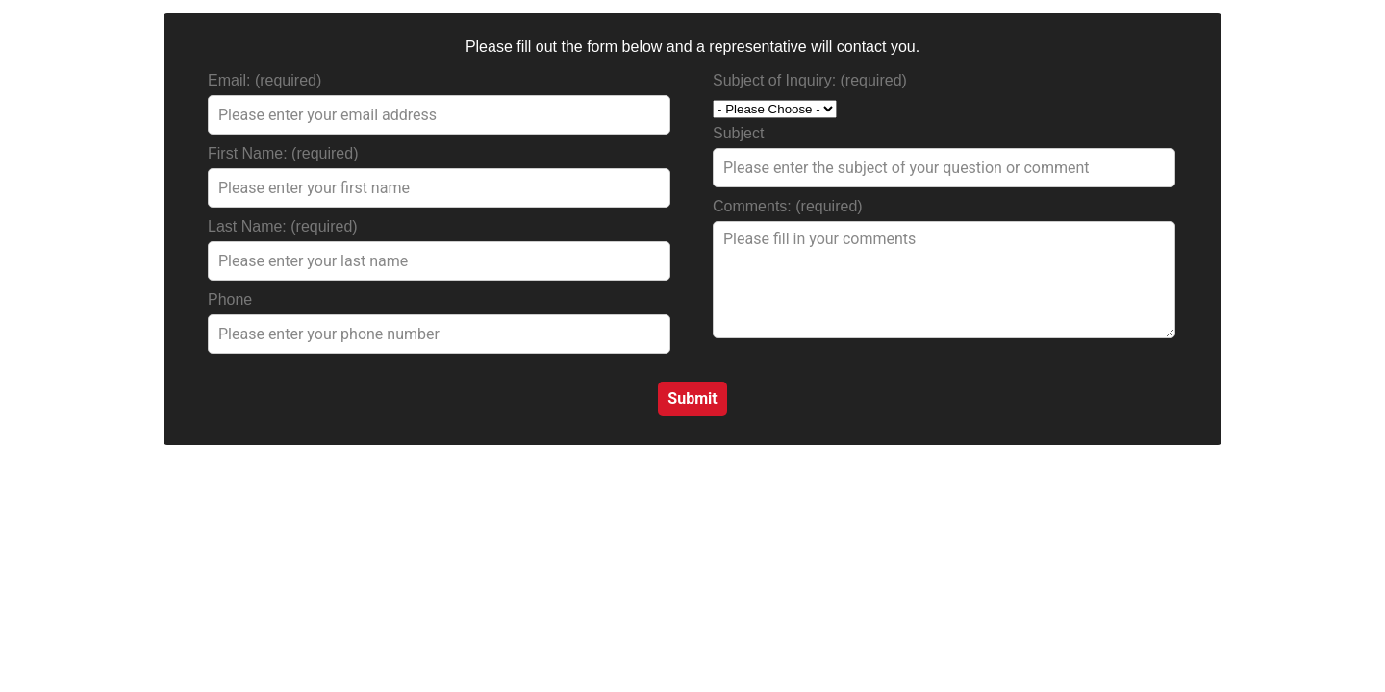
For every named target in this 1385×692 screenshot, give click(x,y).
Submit (692, 398)
